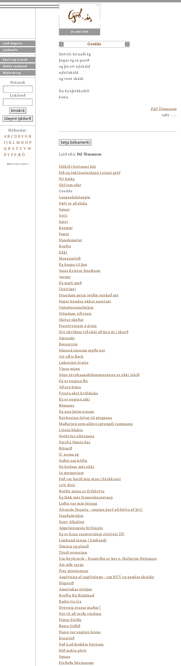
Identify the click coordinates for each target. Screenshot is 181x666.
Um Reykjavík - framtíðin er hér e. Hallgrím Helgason (108, 558)
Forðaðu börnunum (76, 663)
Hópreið (66, 583)
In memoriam (71, 473)
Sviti (63, 215)
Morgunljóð (70, 258)
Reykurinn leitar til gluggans (85, 418)
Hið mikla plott (73, 650)
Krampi (66, 228)
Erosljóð (66, 638)
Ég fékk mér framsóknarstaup (86, 497)
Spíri (63, 222)
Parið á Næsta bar (74, 442)
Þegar (64, 234)
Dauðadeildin (71, 516)
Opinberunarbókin (76, 307)
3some (65, 277)
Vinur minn (69, 369)
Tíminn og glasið (74, 546)
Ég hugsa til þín (73, 264)
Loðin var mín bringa (78, 503)
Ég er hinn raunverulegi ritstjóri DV (92, 534)
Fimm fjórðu (70, 620)
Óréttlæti (67, 289)
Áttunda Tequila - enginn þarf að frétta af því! (101, 509)
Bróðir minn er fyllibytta (82, 491)
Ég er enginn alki (74, 399)
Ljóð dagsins (12, 43)
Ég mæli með (70, 283)
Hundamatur (70, 240)
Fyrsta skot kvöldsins (78, 393)
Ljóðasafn (10, 50)
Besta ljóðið (69, 626)
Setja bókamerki (75, 142)
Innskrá (18, 110)
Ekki (63, 252)
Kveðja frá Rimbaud (77, 595)
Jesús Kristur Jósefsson (80, 271)
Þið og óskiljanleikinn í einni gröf (89, 173)
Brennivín (68, 344)
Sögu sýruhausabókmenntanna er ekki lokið (99, 375)
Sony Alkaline (72, 522)
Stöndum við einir (75, 313)
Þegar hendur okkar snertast (85, 301)
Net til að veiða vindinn (80, 614)
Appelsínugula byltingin (81, 528)
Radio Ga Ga (70, 601)
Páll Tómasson (164, 109)
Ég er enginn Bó (73, 381)
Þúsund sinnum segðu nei (82, 350)
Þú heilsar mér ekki (76, 467)
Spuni (64, 209)
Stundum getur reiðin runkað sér (89, 295)
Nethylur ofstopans (77, 436)
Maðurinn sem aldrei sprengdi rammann (96, 424)
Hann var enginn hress (80, 632)
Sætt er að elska (73, 203)
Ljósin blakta (71, 430)
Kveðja (65, 246)
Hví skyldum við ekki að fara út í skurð (93, 332)
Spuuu (64, 656)
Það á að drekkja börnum (81, 644)
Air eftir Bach (71, 356)
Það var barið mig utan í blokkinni (90, 479)
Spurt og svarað (15, 59)
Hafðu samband (15, 66)
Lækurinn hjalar (74, 362)
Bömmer (66, 405)
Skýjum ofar (70, 185)
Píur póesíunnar (74, 571)
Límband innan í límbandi (83, 540)
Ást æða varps (71, 565)
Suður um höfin (73, 460)
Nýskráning (12, 73)
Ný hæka (67, 179)
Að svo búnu (70, 387)
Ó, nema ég (69, 454)
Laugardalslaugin (74, 197)
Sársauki (67, 338)
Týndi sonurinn (73, 552)
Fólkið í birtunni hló (77, 166)
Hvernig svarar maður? (80, 607)
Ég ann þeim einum (76, 411)
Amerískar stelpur (75, 589)
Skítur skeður (71, 320)
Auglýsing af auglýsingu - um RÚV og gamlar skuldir (106, 577)
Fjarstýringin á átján (78, 326)
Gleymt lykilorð (17, 118)
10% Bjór (67, 485)
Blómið (65, 448)
